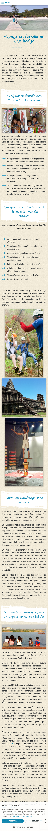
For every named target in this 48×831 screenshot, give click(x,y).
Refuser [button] (35, 821)
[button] (24, 827)
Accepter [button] (13, 821)
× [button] (45, 804)
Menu (6, 2)
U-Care (12, 744)
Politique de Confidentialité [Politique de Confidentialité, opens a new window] (22, 816)
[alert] (24, 816)
